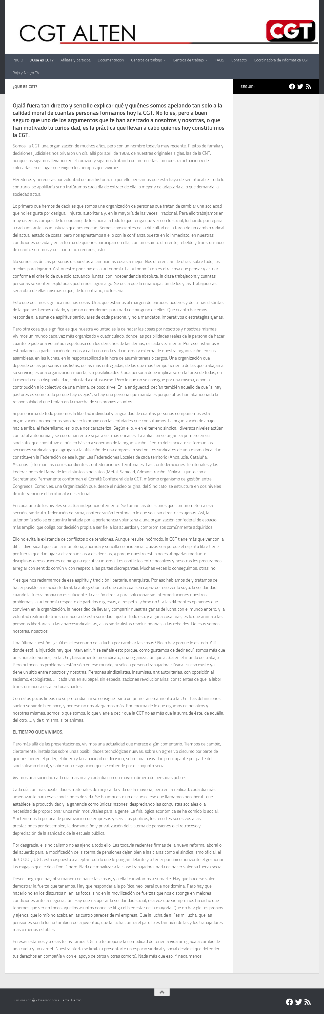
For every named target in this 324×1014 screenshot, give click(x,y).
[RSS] (308, 86)
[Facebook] (292, 86)
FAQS (219, 60)
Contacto (239, 60)
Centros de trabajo (146, 60)
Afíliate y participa (75, 60)
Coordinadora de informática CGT (281, 60)
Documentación (111, 60)
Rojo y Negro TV (25, 72)
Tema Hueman (71, 1000)
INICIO (17, 60)
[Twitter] (300, 86)
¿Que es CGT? (41, 60)
